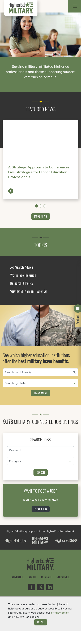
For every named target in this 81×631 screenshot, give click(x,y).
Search (40, 472)
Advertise (17, 577)
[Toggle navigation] (75, 6)
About (32, 577)
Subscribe (63, 577)
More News (40, 216)
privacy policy (60, 612)
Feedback (78, 319)
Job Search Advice (21, 267)
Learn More (40, 393)
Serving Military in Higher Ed (28, 291)
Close (40, 622)
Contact (46, 577)
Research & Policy (21, 283)
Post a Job (41, 509)
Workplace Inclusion (23, 275)
